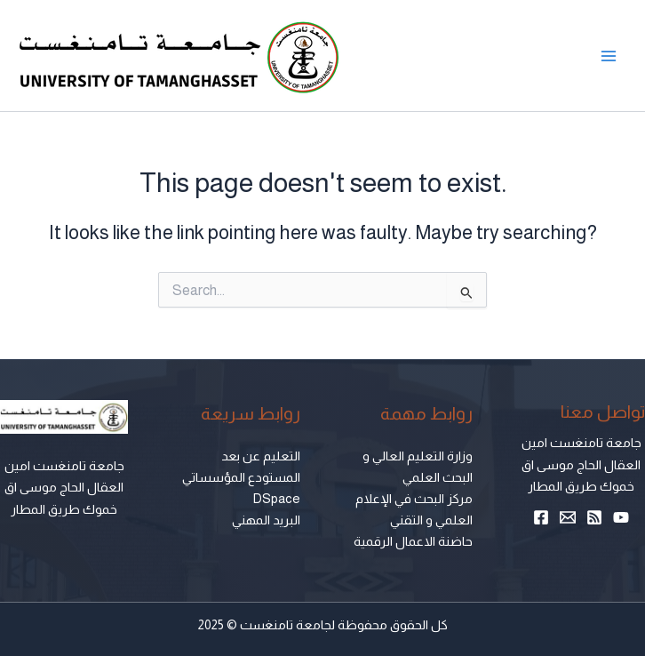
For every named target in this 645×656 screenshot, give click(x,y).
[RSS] (594, 517)
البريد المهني (266, 520)
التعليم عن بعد (260, 456)
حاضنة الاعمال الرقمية (413, 541)
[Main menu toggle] (608, 56)
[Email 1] (568, 517)
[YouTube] (621, 517)
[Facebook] (541, 517)
